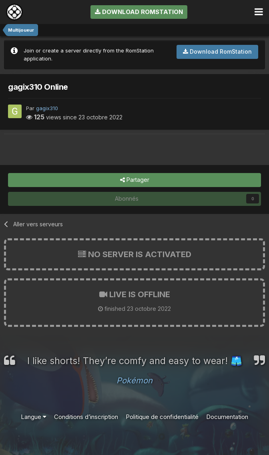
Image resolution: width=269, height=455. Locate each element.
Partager (134, 180)
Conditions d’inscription (86, 417)
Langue (33, 417)
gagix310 (47, 108)
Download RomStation (139, 12)
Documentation (227, 417)
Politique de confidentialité (162, 417)
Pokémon (134, 380)
